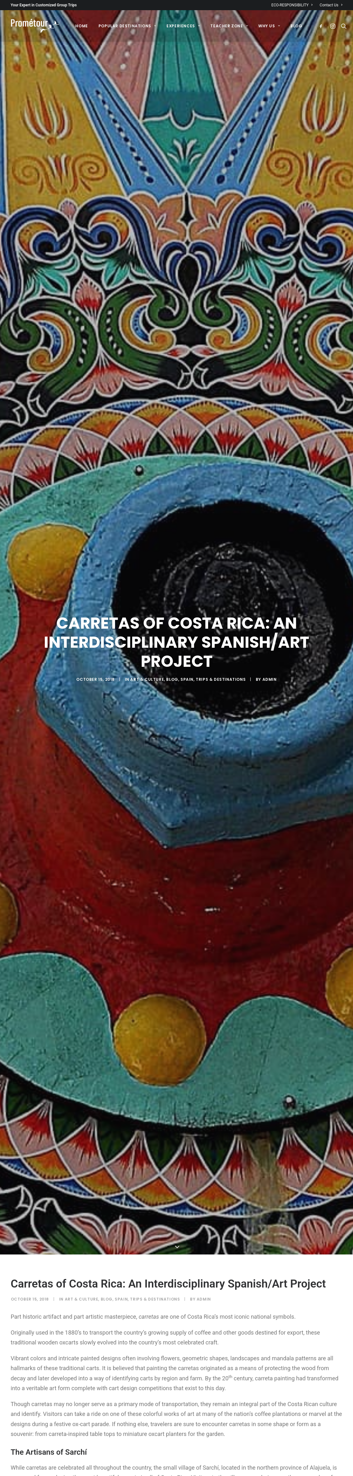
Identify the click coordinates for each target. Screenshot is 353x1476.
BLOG (296, 26)
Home (81, 26)
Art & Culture (147, 639)
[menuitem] (293, 5)
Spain (186, 639)
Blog (172, 639)
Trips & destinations (221, 639)
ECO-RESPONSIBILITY (292, 5)
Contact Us (331, 5)
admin (269, 639)
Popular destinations (127, 26)
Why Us (269, 26)
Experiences (183, 26)
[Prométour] (35, 26)
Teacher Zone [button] (229, 26)
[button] (322, 26)
